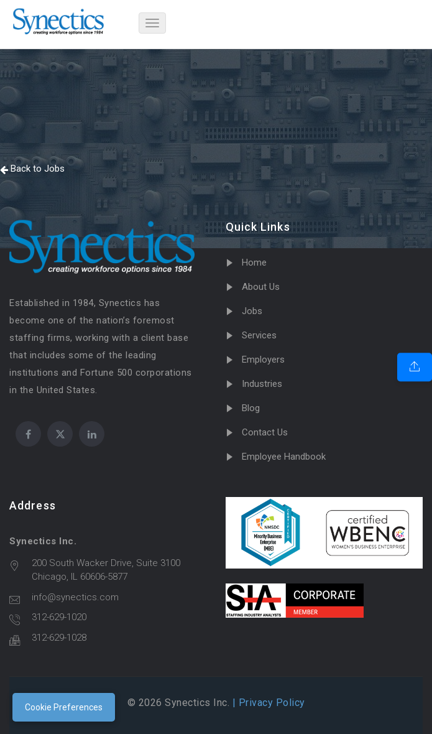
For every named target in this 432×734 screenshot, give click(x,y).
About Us (261, 286)
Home (254, 262)
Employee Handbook (284, 456)
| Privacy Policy (267, 702)
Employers (263, 359)
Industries (262, 383)
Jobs (252, 311)
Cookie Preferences (64, 707)
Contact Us (265, 432)
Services (259, 335)
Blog (251, 408)
